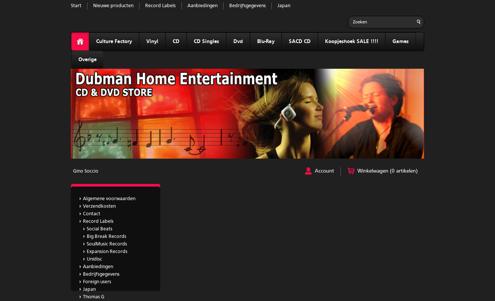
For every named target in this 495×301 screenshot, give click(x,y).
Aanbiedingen (202, 5)
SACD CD (300, 41)
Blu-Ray (265, 41)
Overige (87, 59)
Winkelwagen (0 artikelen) (387, 171)
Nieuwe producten (113, 5)
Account (324, 171)
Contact (91, 213)
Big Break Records (106, 236)
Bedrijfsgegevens (247, 5)
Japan (283, 5)
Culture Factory (114, 41)
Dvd (238, 41)
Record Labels (160, 5)
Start (76, 5)
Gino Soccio (85, 171)
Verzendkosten (99, 206)
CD (176, 41)
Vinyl (152, 41)
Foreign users (97, 281)
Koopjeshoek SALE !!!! (351, 41)
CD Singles (206, 41)
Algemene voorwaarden (109, 198)
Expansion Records (107, 251)
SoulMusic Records (107, 244)
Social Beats (99, 229)
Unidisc (94, 259)
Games (400, 41)
